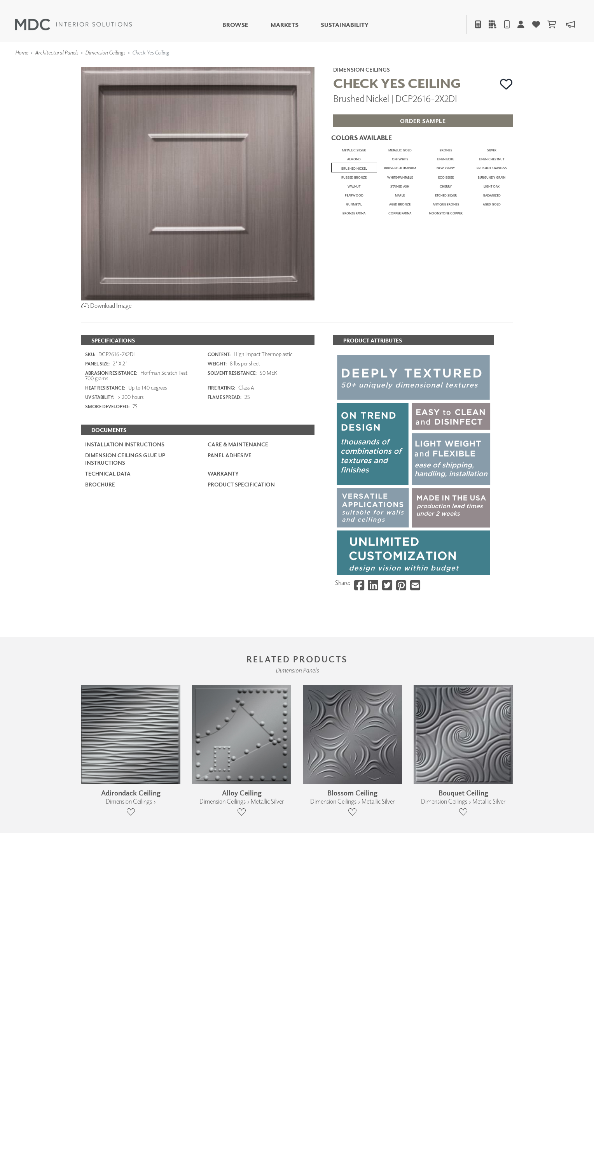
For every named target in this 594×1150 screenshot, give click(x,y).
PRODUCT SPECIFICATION (241, 726)
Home (21, 52)
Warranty (223, 715)
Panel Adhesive (230, 697)
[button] (506, 84)
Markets (285, 25)
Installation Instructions (124, 686)
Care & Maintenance (238, 686)
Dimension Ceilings (105, 52)
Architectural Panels (56, 52)
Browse (235, 25)
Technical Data (108, 715)
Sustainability (345, 25)
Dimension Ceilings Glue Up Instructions (125, 701)
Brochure (100, 726)
